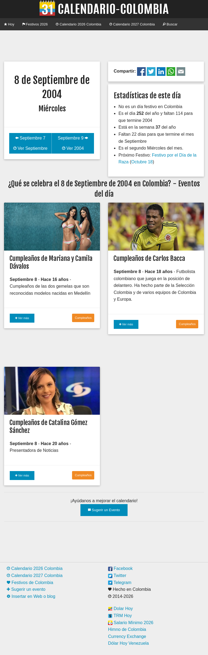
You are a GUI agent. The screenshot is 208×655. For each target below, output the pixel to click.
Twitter (117, 575)
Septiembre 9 (73, 138)
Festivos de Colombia (30, 582)
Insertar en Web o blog (31, 596)
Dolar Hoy (120, 608)
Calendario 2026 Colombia (78, 24)
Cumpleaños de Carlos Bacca (149, 258)
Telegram (119, 582)
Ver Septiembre (30, 148)
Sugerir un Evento (104, 510)
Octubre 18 (142, 162)
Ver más (22, 318)
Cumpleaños (83, 317)
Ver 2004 (73, 148)
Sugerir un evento (26, 589)
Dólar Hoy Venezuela (128, 643)
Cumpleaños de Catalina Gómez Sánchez (48, 426)
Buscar (170, 24)
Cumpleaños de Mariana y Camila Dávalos (50, 262)
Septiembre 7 (30, 138)
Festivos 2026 (35, 24)
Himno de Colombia (127, 629)
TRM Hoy (120, 615)
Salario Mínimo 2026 (130, 622)
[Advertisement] (104, 45)
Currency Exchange (127, 636)
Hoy (9, 24)
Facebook (120, 568)
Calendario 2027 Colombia (132, 24)
